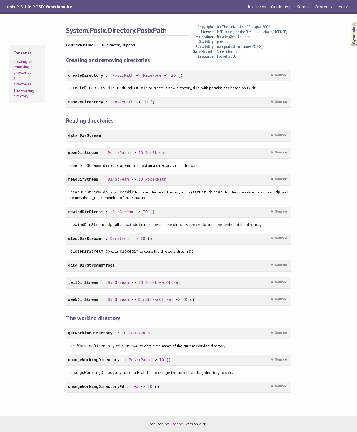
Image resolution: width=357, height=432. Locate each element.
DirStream (90, 135)
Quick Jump (281, 6)
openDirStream (83, 152)
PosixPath (123, 75)
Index (343, 6)
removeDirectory (85, 102)
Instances (257, 6)
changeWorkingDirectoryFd (96, 386)
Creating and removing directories (23, 67)
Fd (136, 386)
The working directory (23, 93)
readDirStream (83, 179)
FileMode (152, 75)
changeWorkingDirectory (93, 360)
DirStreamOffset (97, 265)
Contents (323, 6)
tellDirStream (83, 282)
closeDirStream (84, 238)
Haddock (177, 423)
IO (173, 75)
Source (303, 6)
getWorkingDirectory (90, 333)
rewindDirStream (85, 212)
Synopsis (349, 22)
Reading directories (22, 81)
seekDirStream (83, 299)
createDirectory (85, 75)
